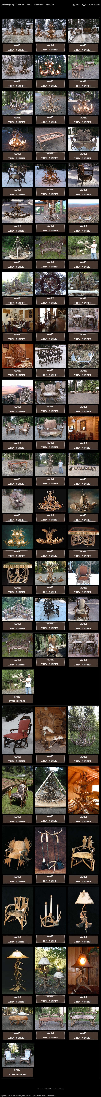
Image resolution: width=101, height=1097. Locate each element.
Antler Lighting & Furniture (13, 5)
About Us (50, 5)
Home (28, 5)
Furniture (38, 5)
